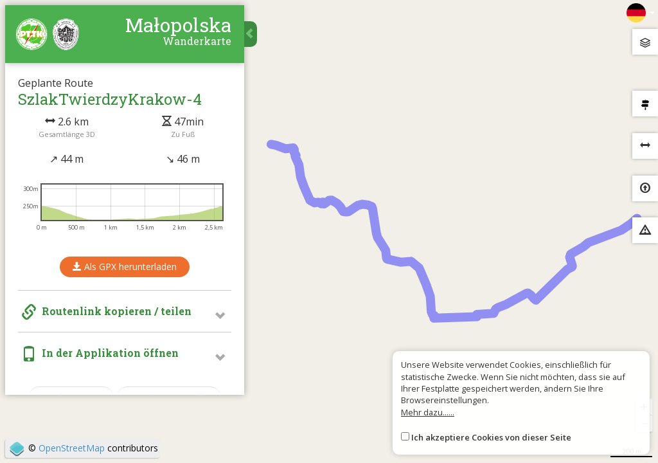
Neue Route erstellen (169, 398)
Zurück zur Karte (71, 398)
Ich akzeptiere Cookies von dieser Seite (491, 437)
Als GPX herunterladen (125, 268)
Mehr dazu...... (427, 412)
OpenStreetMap (72, 448)
